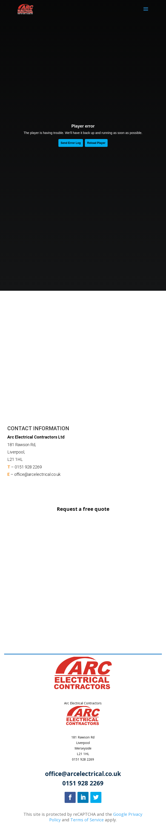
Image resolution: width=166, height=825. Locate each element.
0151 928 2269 (83, 759)
